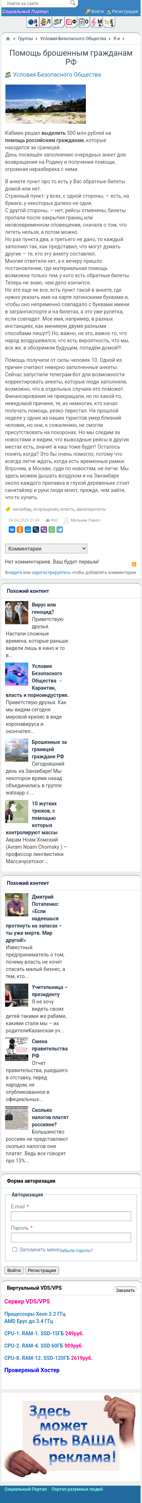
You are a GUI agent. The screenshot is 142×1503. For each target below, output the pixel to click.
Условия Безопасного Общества (57, 74)
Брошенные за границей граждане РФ (49, 749)
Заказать (125, 1290)
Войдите (13, 572)
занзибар (21, 509)
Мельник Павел (85, 520)
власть (67, 509)
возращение (46, 509)
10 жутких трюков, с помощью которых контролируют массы (32, 818)
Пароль (20, 1228)
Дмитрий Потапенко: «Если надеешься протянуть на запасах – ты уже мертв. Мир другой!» (34, 918)
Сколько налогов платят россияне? (50, 1117)
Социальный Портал (26, 11)
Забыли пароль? (76, 1250)
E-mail (18, 1206)
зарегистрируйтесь (51, 572)
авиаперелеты (91, 509)
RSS (134, 564)
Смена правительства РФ (50, 1049)
